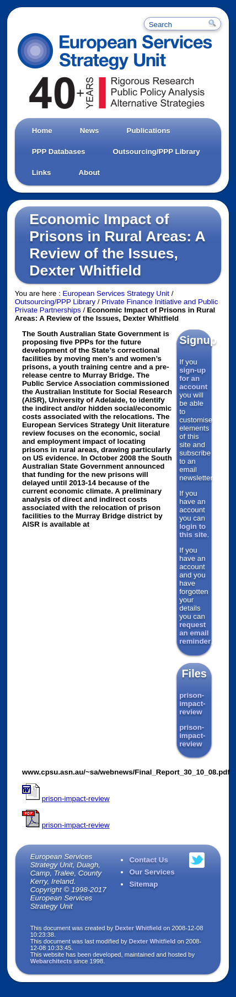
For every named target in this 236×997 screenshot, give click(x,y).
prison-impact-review (192, 703)
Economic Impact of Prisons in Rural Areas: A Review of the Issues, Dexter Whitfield (117, 245)
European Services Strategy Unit (116, 293)
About (89, 172)
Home (42, 130)
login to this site (193, 530)
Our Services (151, 872)
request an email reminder (195, 633)
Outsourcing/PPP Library (156, 151)
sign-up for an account (193, 378)
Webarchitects (51, 961)
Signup (198, 340)
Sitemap (143, 884)
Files (194, 673)
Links (41, 172)
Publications (148, 130)
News (89, 130)
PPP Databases (58, 151)
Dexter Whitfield (138, 928)
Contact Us (148, 860)
